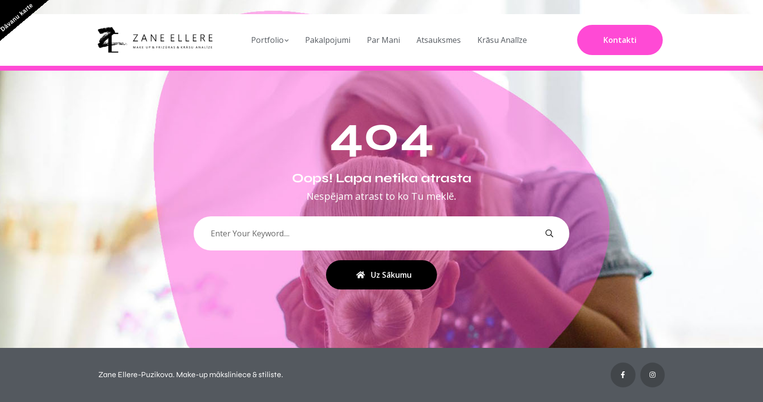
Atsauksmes (439, 40)
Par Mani (383, 40)
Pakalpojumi (327, 40)
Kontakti (619, 40)
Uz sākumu (384, 274)
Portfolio (267, 40)
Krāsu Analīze (502, 40)
